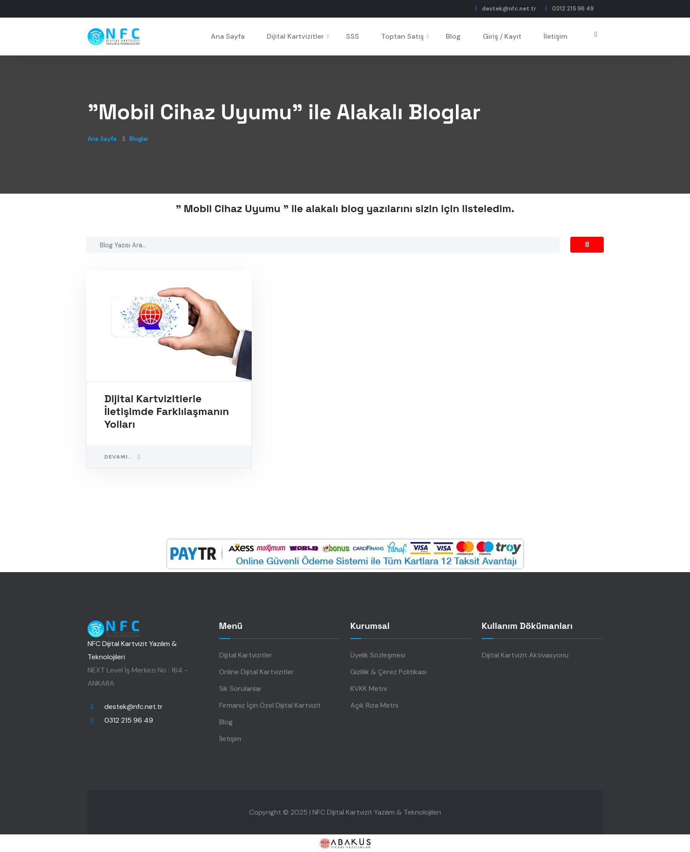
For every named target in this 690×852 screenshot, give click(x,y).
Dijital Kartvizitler (295, 36)
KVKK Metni (368, 688)
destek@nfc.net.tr (133, 706)
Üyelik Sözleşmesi (377, 655)
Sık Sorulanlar (240, 688)
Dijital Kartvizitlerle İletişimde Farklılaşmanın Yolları (166, 411)
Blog (453, 36)
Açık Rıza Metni (374, 705)
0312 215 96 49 (128, 720)
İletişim (555, 36)
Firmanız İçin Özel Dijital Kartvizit (270, 705)
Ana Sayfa (228, 36)
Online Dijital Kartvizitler (256, 671)
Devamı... (122, 456)
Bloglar (139, 139)
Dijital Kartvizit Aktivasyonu (525, 655)
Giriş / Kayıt (502, 36)
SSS (352, 36)
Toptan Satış (402, 36)
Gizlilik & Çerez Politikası (388, 671)
